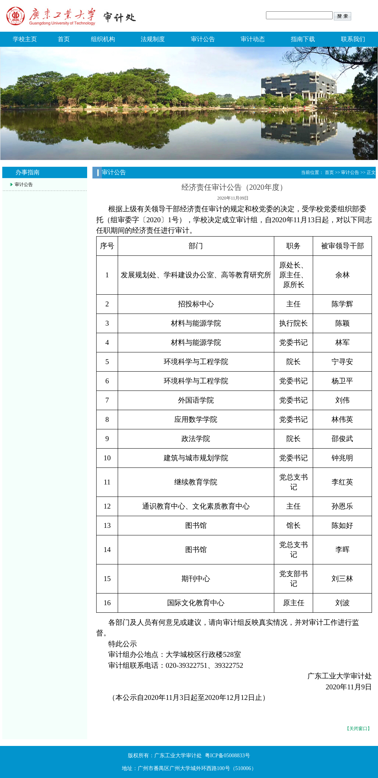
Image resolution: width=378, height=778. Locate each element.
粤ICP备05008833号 (227, 755)
